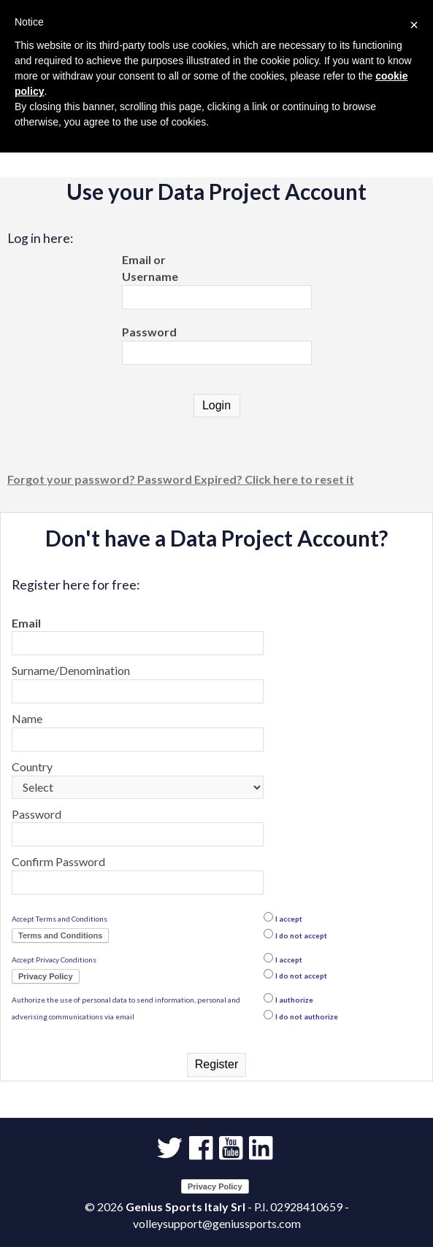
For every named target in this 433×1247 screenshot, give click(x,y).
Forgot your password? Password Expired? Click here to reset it (180, 479)
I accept (288, 918)
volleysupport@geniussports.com (217, 1223)
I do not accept (301, 935)
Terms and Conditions (60, 935)
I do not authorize (306, 1016)
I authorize (294, 999)
